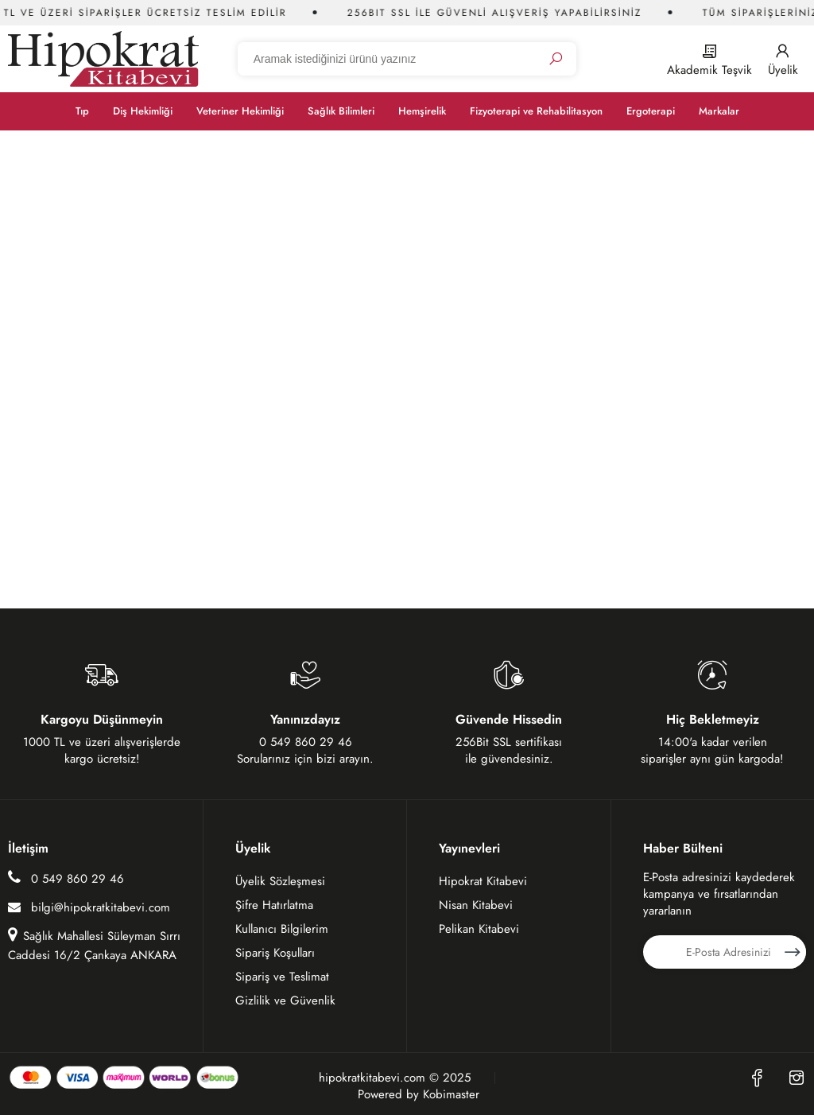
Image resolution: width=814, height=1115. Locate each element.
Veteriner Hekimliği (240, 110)
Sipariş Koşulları (275, 953)
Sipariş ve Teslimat (282, 976)
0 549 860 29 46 (66, 878)
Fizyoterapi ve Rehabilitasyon (536, 110)
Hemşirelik (422, 110)
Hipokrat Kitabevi (483, 881)
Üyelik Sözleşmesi (280, 881)
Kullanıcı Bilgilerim (281, 929)
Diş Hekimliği (142, 110)
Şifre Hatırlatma (274, 905)
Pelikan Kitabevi (479, 929)
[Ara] (555, 59)
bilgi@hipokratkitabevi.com (89, 907)
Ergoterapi (650, 110)
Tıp (82, 110)
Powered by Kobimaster (418, 1095)
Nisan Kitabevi (476, 905)
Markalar (719, 110)
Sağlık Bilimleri (341, 110)
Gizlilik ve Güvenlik (285, 1000)
